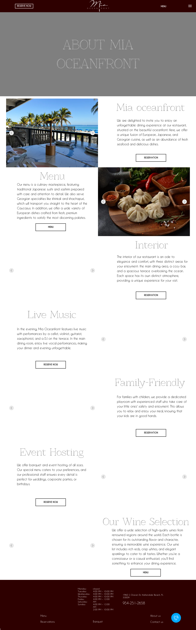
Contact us (156, 621)
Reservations (47, 621)
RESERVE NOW (24, 6)
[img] (41, 596)
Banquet (98, 621)
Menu (43, 615)
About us (155, 615)
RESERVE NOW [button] (51, 364)
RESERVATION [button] (151, 157)
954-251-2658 (134, 603)
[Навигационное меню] (190, 6)
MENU (163, 6)
